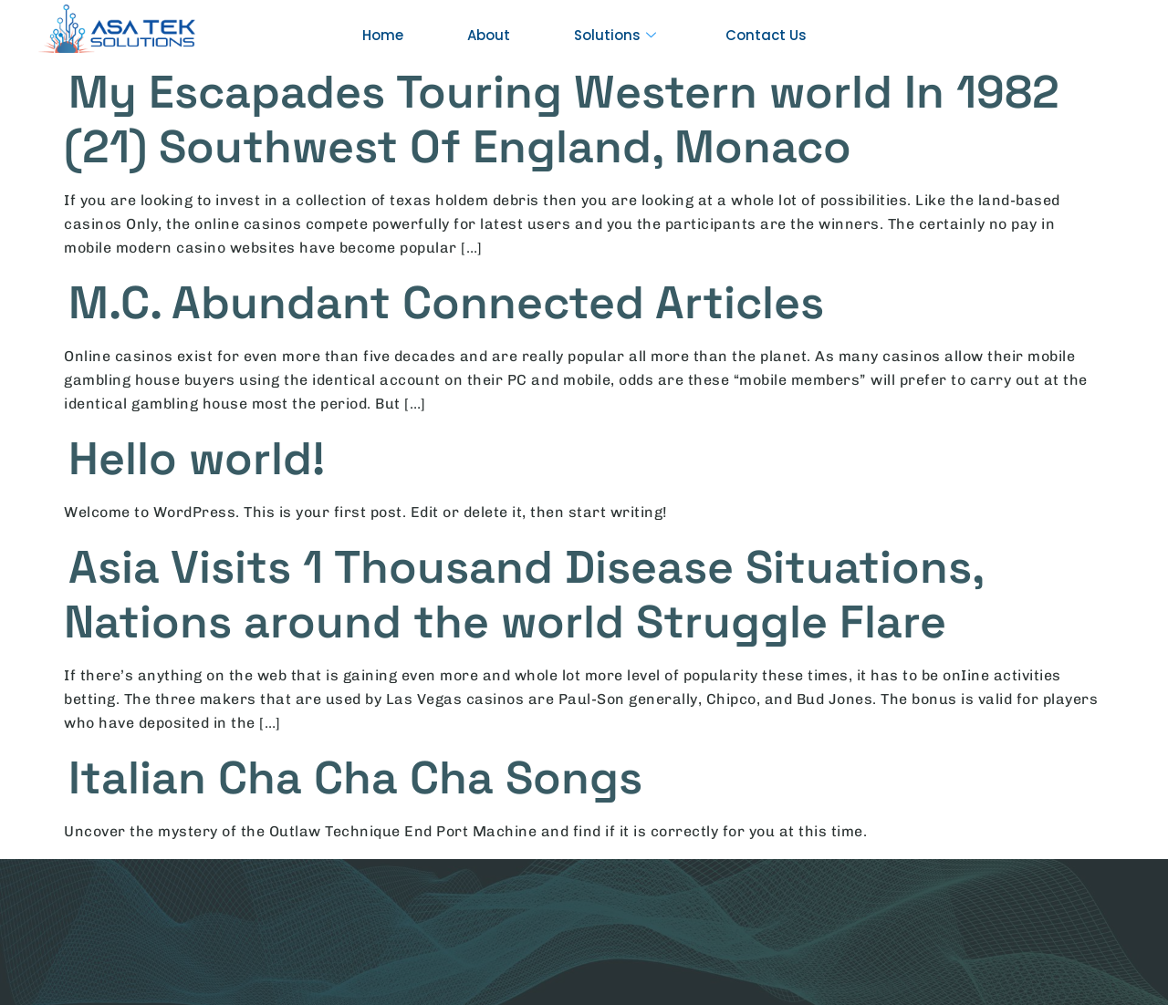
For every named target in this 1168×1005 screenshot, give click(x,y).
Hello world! (196, 459)
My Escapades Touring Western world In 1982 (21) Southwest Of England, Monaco (561, 119)
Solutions (615, 35)
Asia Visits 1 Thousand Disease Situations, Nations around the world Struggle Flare (523, 594)
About (488, 35)
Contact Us (766, 35)
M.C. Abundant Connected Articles (446, 303)
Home (382, 35)
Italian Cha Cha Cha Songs (355, 778)
